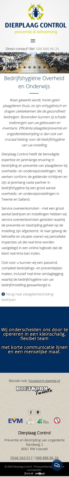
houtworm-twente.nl (44, 380)
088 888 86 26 (47, 48)
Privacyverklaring (43, 466)
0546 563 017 (21, 457)
